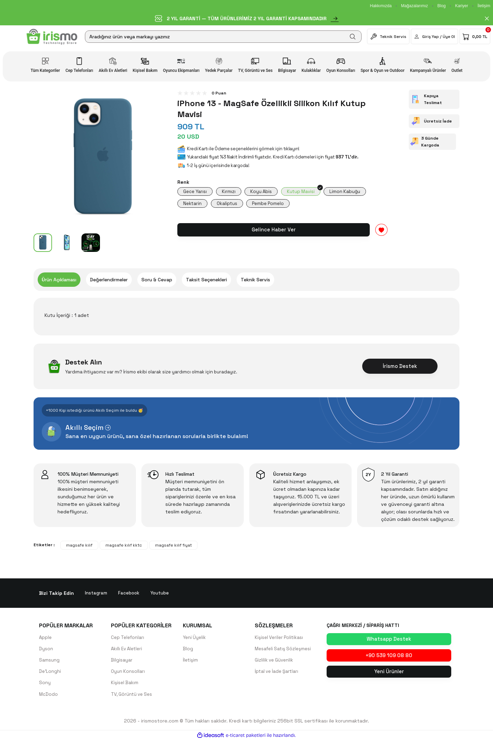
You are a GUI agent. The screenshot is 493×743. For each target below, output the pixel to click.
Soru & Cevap (156, 280)
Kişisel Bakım (125, 685)
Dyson (46, 650)
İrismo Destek (400, 366)
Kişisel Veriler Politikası (280, 638)
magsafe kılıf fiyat (173, 546)
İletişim (484, 5)
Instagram (96, 594)
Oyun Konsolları (128, 673)
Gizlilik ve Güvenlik (275, 661)
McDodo (48, 696)
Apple (45, 638)
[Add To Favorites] (381, 232)
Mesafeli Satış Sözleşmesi (285, 650)
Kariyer (461, 5)
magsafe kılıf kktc (123, 546)
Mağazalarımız (414, 5)
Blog (442, 5)
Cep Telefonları (128, 638)
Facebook (129, 594)
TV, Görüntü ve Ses (133, 696)
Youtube (161, 594)
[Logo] (51, 36)
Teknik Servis (255, 280)
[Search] (223, 36)
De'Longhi (50, 673)
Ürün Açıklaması (59, 280)
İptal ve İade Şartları (278, 673)
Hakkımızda (380, 5)
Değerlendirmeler (109, 280)
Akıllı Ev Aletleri (128, 650)
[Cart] (474, 36)
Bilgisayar (122, 661)
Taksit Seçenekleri (206, 280)
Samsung (49, 661)
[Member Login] (434, 36)
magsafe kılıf (79, 546)
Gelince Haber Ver (273, 231)
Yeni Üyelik (195, 638)
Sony (45, 685)
